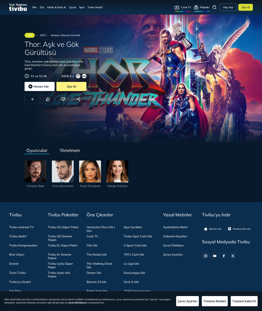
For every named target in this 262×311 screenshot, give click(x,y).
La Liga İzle (131, 263)
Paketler (204, 7)
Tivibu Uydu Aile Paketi (59, 274)
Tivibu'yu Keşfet (20, 282)
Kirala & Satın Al (56, 7)
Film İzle (92, 245)
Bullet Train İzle (97, 291)
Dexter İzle (94, 273)
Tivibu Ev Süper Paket (63, 245)
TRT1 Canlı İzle (134, 254)
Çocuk (72, 7)
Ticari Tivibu (17, 273)
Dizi (42, 7)
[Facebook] (223, 256)
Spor (82, 7)
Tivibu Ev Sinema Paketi (59, 256)
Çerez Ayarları (173, 254)
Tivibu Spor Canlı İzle (138, 236)
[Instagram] (205, 256)
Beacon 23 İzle (96, 282)
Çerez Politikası (173, 245)
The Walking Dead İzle (99, 265)
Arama (214, 7)
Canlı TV (186, 7)
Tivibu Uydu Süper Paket (60, 265)
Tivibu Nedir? (95, 7)
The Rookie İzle (97, 254)
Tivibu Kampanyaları (23, 245)
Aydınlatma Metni (175, 227)
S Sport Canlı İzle (135, 245)
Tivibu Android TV (21, 227)
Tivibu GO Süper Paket (63, 227)
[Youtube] (214, 256)
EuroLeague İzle (134, 273)
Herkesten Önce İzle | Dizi (101, 229)
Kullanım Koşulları (175, 236)
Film (34, 7)
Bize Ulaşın (16, 254)
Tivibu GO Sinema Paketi (60, 238)
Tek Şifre (15, 291)
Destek (14, 263)
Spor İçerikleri (133, 227)
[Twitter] (233, 256)
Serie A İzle (131, 282)
